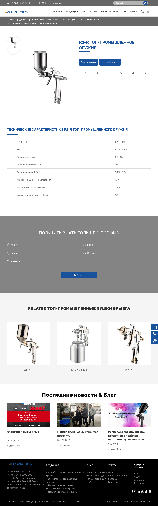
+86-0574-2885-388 (19, 475)
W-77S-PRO (79, 370)
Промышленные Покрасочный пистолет (46, 20)
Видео (137, 476)
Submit (79, 275)
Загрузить (139, 483)
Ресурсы (106, 11)
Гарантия (113, 482)
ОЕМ (110, 472)
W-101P (129, 370)
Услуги (94, 11)
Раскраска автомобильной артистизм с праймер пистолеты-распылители (126, 435)
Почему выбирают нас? (96, 480)
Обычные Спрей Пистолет (59, 485)
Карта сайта (113, 501)
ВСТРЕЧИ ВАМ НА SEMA (23, 432)
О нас (84, 11)
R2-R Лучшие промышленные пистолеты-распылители (32, 23)
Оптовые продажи (88, 62)
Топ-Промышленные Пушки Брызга (83, 20)
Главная (57, 11)
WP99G (29, 370)
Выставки (139, 480)
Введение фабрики (97, 472)
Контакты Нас (129, 11)
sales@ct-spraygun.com (48, 3)
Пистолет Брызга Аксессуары (61, 492)
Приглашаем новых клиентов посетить (77, 433)
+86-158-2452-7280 (18, 3)
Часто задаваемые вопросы (118, 477)
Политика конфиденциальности (136, 501)
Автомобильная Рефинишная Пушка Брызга (65, 474)
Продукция (71, 11)
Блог (116, 11)
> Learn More (13, 446)
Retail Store (110, 62)
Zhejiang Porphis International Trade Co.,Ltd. (43, 501)
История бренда (95, 475)
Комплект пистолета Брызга (60, 488)
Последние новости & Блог (79, 395)
